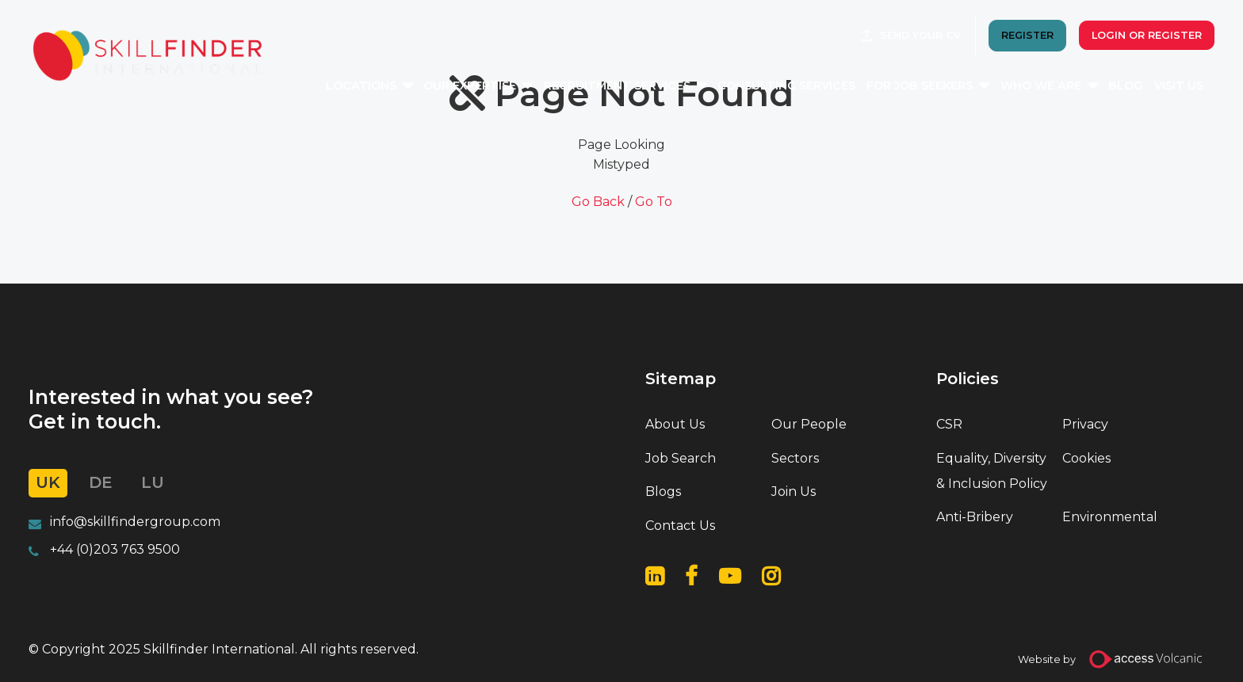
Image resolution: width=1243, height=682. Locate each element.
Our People (809, 424)
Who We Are (1040, 85)
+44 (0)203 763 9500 (115, 549)
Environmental (1109, 516)
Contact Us (680, 525)
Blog (1125, 85)
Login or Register (1147, 35)
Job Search (680, 458)
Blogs (663, 491)
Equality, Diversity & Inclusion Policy (991, 471)
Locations (361, 85)
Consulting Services (786, 85)
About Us (675, 424)
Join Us (793, 491)
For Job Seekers (919, 85)
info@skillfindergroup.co (129, 521)
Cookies (1086, 458)
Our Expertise (469, 85)
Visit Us (1178, 85)
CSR (949, 424)
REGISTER (1027, 35)
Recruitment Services (617, 85)
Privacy (1085, 424)
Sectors (795, 458)
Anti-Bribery (974, 516)
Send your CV (920, 35)
